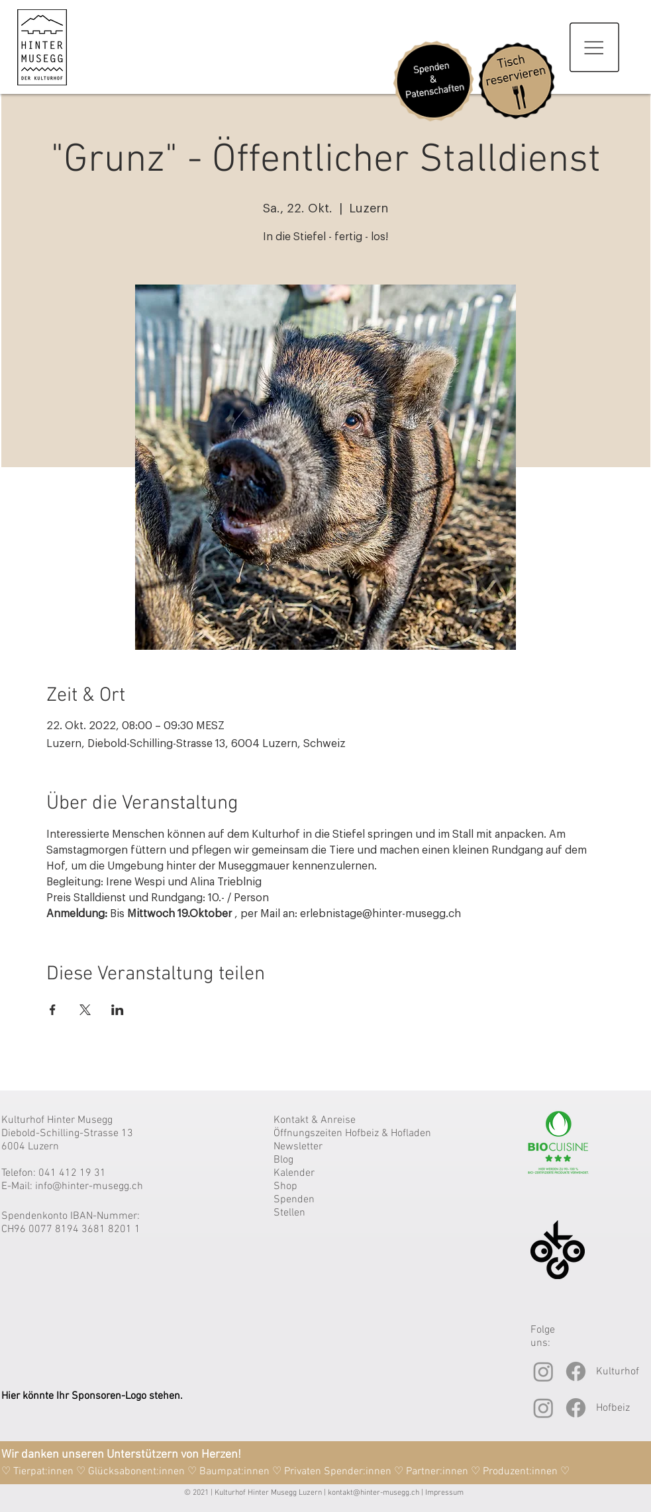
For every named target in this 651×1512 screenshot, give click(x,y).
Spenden (294, 1199)
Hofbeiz (613, 1408)
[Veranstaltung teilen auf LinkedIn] (117, 1009)
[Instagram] (543, 1371)
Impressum (444, 1492)
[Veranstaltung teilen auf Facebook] (52, 1009)
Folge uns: (542, 1336)
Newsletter (298, 1146)
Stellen (289, 1213)
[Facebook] (576, 1371)
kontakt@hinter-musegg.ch (373, 1492)
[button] (594, 47)
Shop (285, 1186)
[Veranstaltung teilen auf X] (85, 1009)
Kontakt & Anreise (315, 1120)
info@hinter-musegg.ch (89, 1186)
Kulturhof (617, 1371)
